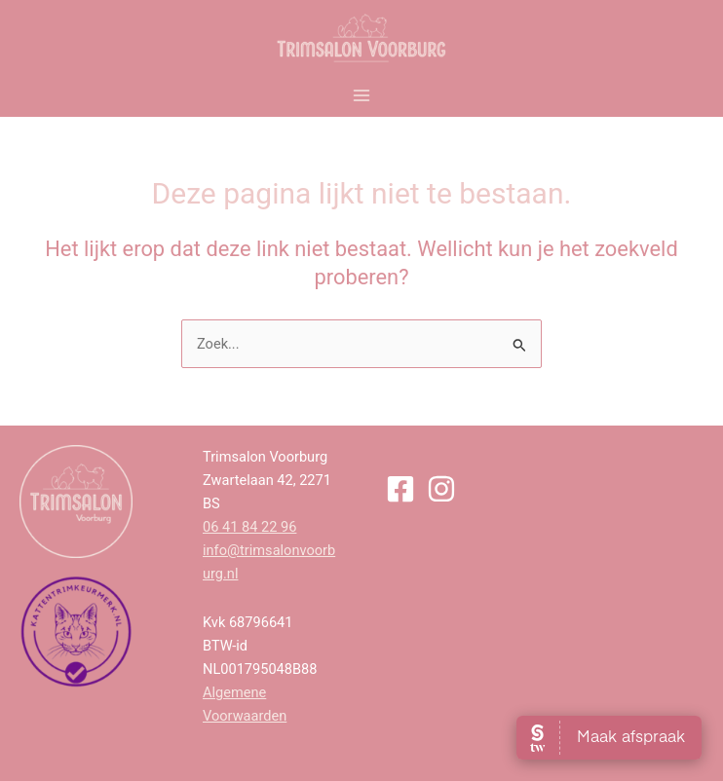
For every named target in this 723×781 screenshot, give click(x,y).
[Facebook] (400, 488)
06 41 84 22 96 (249, 527)
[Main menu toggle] (361, 95)
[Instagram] (441, 488)
